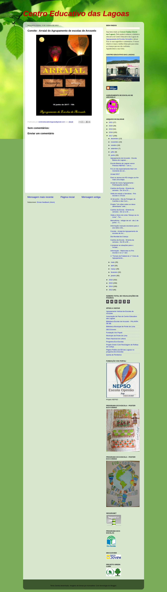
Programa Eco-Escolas (115, 342)
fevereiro (114, 272)
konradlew (91, 586)
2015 (111, 283)
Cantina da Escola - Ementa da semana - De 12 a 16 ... (122, 211)
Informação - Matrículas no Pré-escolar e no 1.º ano (122, 252)
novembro (115, 142)
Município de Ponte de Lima (116, 336)
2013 (111, 290)
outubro (114, 145)
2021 (111, 122)
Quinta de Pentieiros (114, 355)
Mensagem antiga (91, 197)
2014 (111, 286)
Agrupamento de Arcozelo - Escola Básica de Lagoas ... (123, 159)
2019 (111, 129)
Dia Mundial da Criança (119, 237)
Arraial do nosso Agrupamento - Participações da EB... (122, 184)
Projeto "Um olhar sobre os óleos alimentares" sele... (122, 205)
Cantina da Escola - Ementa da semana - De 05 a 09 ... (122, 241)
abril (113, 266)
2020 (111, 126)
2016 (111, 280)
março (113, 269)
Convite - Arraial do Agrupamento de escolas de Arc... (124, 232)
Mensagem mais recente (40, 197)
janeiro (113, 276)
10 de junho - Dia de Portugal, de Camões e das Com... (122, 200)
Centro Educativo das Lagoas (76, 13)
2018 (111, 132)
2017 (111, 136)
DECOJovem (111, 329)
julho (113, 152)
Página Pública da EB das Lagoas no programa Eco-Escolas (120, 351)
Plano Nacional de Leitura (116, 339)
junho (113, 155)
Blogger (113, 586)
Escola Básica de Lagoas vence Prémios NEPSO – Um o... (122, 164)
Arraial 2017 (115, 174)
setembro (114, 148)
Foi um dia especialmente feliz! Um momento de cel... (123, 170)
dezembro (115, 138)
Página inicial (67, 197)
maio (113, 262)
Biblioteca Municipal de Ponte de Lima (120, 326)
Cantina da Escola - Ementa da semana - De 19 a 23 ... (122, 189)
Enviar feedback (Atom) (46, 202)
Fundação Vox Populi (114, 333)
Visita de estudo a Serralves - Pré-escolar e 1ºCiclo (123, 195)
